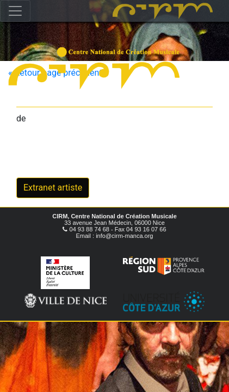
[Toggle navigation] (15, 11)
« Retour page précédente (57, 73)
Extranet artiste (52, 187)
